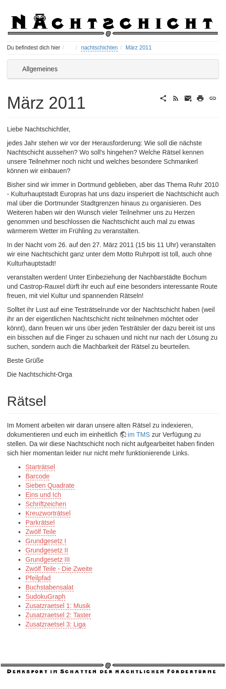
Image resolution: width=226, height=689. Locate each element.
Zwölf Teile (40, 531)
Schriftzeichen (45, 504)
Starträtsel (40, 467)
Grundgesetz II (46, 550)
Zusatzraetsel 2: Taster (58, 615)
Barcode (37, 476)
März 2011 (138, 47)
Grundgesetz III (47, 559)
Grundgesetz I (45, 541)
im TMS (139, 434)
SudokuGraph (45, 596)
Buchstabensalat (49, 587)
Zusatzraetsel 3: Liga (55, 624)
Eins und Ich (43, 494)
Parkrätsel (40, 522)
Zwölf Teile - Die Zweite (58, 568)
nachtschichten (99, 47)
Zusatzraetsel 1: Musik (57, 605)
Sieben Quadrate (50, 485)
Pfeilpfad (37, 578)
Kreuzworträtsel (47, 513)
